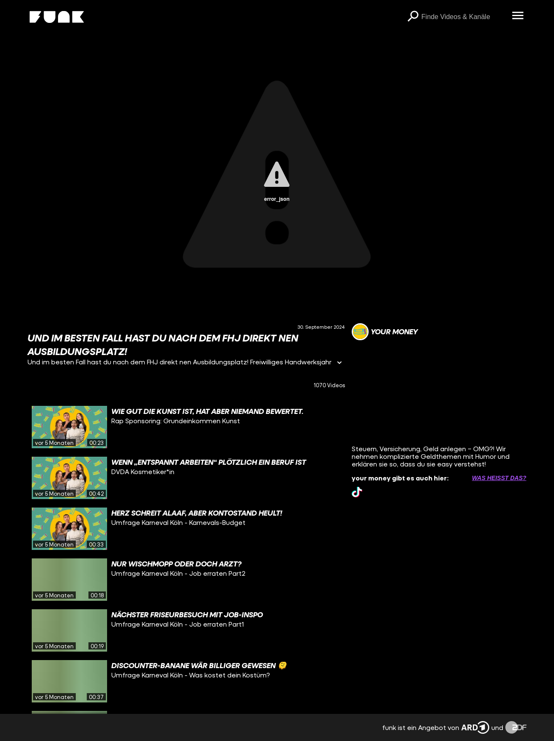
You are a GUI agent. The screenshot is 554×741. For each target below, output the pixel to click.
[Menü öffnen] (518, 16)
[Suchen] (413, 17)
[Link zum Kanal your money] (385, 331)
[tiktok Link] (357, 492)
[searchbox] (464, 17)
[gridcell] (186, 427)
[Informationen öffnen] (339, 363)
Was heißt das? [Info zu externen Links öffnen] (499, 478)
